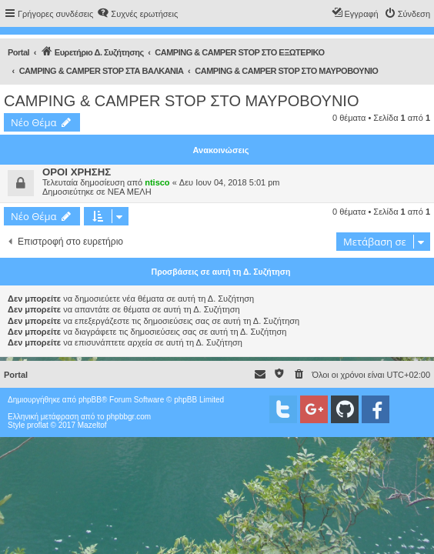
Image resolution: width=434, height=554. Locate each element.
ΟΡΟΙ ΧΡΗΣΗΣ (76, 172)
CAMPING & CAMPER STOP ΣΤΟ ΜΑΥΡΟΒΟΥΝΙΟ (181, 100)
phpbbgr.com (128, 416)
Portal (18, 52)
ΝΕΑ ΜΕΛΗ (130, 191)
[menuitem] (137, 13)
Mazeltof (92, 425)
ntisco (157, 182)
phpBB (90, 399)
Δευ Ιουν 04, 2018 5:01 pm (229, 182)
